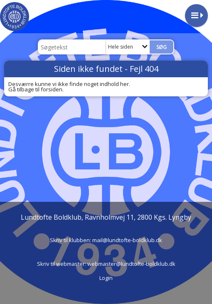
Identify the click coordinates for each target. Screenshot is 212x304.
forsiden (51, 89)
